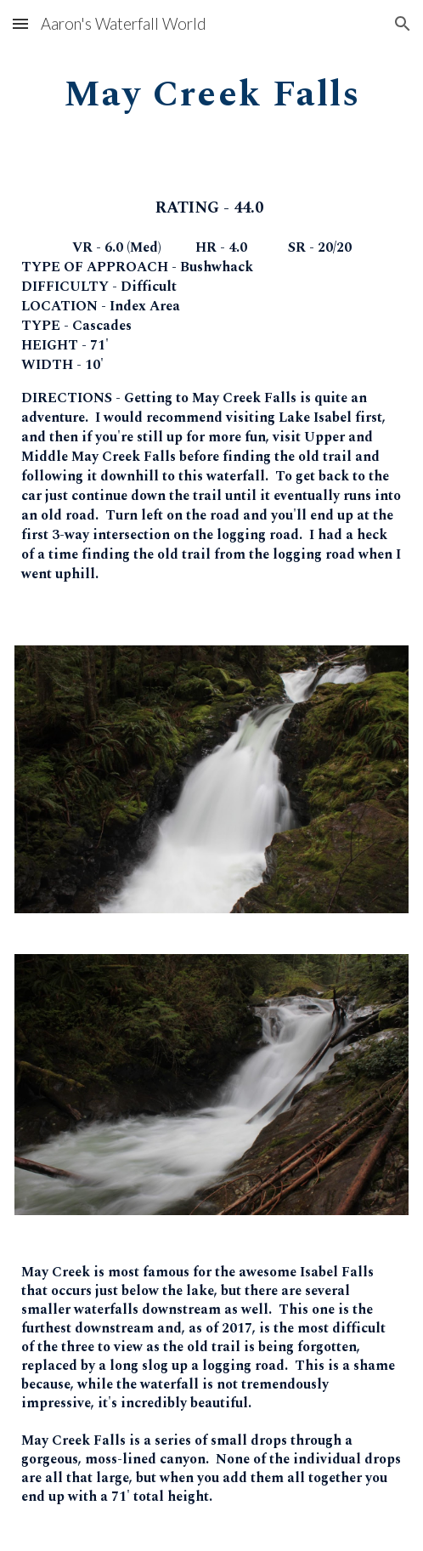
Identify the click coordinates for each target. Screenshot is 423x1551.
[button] (20, 23)
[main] (211, 90)
